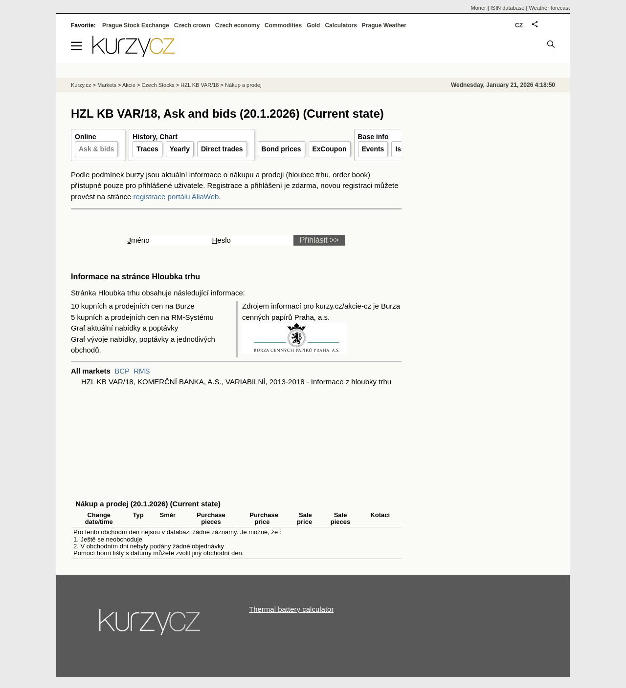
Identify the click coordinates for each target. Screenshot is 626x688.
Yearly (180, 149)
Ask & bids (96, 149)
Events (373, 149)
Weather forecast (549, 8)
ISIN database (508, 8)
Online (85, 137)
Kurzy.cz (81, 85)
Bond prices (281, 149)
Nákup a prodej (243, 85)
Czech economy (237, 25)
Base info (373, 137)
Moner (478, 8)
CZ (519, 25)
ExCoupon (330, 149)
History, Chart (155, 137)
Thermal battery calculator (291, 609)
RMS (142, 371)
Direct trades (222, 149)
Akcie (128, 85)
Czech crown (192, 25)
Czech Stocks (157, 85)
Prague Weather (384, 25)
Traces (147, 149)
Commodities (283, 25)
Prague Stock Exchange (135, 25)
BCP (122, 371)
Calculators (341, 25)
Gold (313, 25)
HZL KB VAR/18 (199, 85)
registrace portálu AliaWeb (176, 196)
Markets (106, 85)
